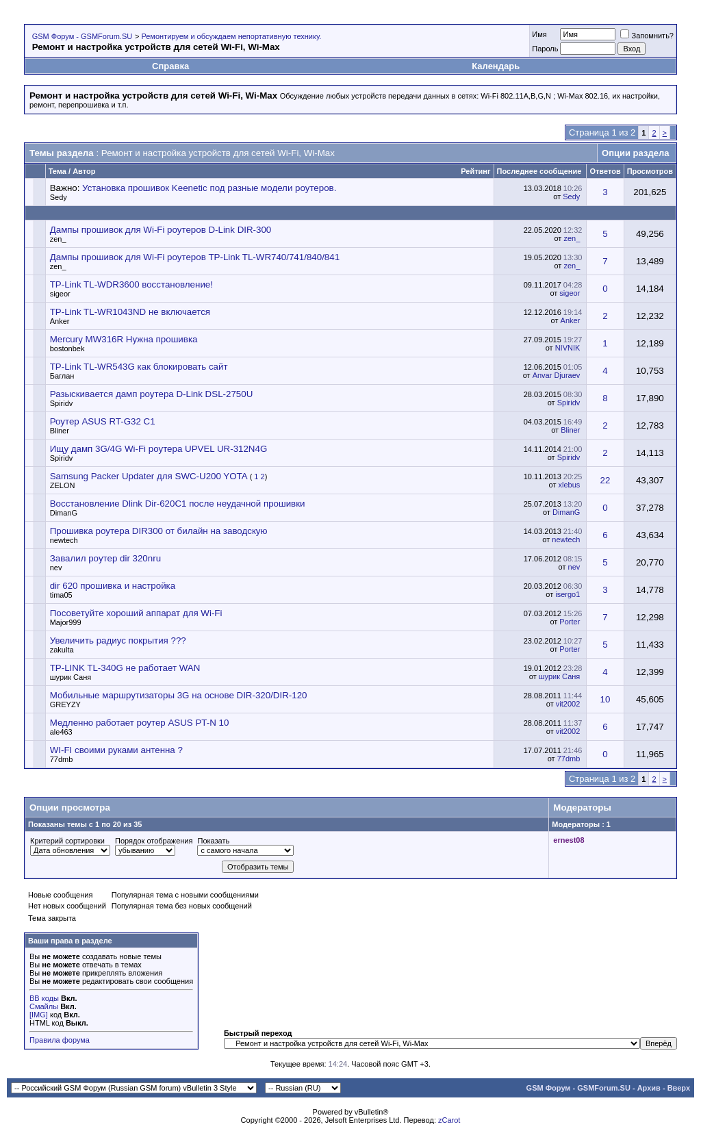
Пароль (545, 49)
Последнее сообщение (539, 171)
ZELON (62, 485)
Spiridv (61, 403)
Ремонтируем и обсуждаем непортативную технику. (231, 36)
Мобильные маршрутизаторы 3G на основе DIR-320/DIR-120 (178, 695)
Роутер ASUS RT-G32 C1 (102, 421)
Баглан (62, 376)
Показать (213, 841)
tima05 (61, 595)
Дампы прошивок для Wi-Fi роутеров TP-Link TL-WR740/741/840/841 (195, 257)
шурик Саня (71, 677)
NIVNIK (568, 348)
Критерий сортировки (67, 841)
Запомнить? (647, 35)
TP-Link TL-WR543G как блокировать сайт (139, 366)
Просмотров (650, 171)
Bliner (59, 431)
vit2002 (568, 704)
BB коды (44, 998)
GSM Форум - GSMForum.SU (82, 36)
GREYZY (65, 704)
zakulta (62, 650)
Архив (649, 1088)
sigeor (60, 294)
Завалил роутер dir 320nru (105, 558)
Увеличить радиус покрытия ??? (118, 640)
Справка (170, 66)
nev (56, 567)
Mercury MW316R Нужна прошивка (124, 339)
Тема (57, 171)
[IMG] (38, 1015)
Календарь (496, 66)
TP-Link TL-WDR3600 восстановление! (131, 284)
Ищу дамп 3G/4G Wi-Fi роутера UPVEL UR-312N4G (159, 449)
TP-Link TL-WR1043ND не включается (130, 312)
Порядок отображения (153, 841)
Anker (60, 321)
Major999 (65, 622)
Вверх (678, 1088)
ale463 (61, 732)
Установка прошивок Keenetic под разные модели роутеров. (209, 188)
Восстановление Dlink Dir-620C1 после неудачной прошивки (177, 503)
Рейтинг (475, 171)
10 (605, 699)
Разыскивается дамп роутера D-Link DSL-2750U (151, 394)
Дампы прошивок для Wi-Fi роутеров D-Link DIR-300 (161, 230)
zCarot (449, 1120)
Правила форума (59, 1040)
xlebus (570, 485)
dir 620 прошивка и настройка (112, 586)
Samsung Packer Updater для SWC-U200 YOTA (148, 476)
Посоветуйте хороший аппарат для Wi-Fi (136, 613)
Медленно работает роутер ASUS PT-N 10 (139, 722)
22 (605, 480)
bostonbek (67, 348)
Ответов (604, 171)
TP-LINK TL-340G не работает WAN (125, 668)
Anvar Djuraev (557, 375)
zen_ (58, 239)
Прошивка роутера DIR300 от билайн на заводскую (159, 531)
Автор (84, 171)
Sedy (58, 197)
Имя (539, 34)
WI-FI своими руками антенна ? (116, 750)
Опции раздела (635, 153)
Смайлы (43, 1006)
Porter (569, 622)
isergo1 (567, 594)
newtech (64, 540)
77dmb (61, 759)
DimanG (63, 513)
